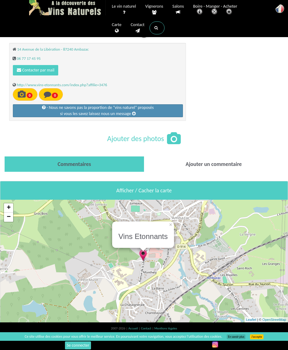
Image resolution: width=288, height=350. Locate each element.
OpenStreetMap (274, 319)
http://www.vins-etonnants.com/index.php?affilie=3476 (62, 85)
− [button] (9, 217)
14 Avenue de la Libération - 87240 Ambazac (53, 49)
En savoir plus (236, 337)
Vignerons (154, 9)
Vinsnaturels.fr (67, 8)
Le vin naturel (124, 9)
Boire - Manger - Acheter (215, 10)
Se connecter (78, 345)
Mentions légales (165, 328)
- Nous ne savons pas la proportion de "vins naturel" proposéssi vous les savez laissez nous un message (98, 110)
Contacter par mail (35, 70)
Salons (178, 9)
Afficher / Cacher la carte (144, 190)
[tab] (74, 164)
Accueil (133, 328)
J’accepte (256, 337)
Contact (137, 27)
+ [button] (9, 208)
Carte (116, 27)
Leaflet (251, 319)
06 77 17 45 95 (29, 58)
